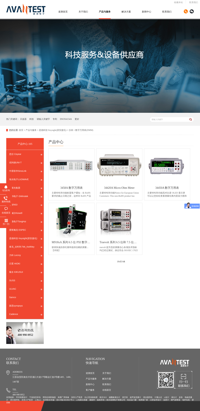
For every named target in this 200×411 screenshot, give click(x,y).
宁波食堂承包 (35, 397)
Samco (25, 298)
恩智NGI (25, 205)
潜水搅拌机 (147, 397)
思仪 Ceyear (25, 155)
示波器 (23, 119)
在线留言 (106, 390)
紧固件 (92, 400)
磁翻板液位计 (114, 397)
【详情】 (56, 250)
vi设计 (166, 397)
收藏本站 (178, 2)
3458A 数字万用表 (71, 187)
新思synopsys (25, 306)
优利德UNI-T (25, 163)
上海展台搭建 (81, 400)
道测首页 (63, 11)
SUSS (25, 281)
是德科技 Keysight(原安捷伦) (52, 130)
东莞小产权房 (27, 400)
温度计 (166, 400)
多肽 (181, 397)
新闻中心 (146, 11)
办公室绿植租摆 (91, 397)
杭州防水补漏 (48, 400)
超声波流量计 (135, 397)
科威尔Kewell (25, 214)
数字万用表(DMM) (84, 130)
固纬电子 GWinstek (25, 197)
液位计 (174, 397)
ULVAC (25, 289)
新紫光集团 (25, 188)
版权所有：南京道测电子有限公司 (111, 400)
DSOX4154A (66, 119)
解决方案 (126, 11)
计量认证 (158, 397)
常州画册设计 (21, 397)
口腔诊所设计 (155, 400)
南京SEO (103, 397)
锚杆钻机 (186, 400)
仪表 (71, 130)
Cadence (25, 315)
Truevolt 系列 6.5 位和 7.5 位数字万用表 (119, 242)
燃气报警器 (175, 400)
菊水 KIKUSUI (25, 273)
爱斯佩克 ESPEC (25, 230)
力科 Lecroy (25, 256)
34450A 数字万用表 (167, 187)
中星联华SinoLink (25, 171)
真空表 (125, 397)
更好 (77, 119)
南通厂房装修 (63, 397)
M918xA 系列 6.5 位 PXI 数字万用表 (71, 242)
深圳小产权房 (76, 397)
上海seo (38, 400)
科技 (31, 119)
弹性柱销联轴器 (49, 397)
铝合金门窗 (132, 400)
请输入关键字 (43, 119)
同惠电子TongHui (25, 222)
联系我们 (193, 2)
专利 (55, 119)
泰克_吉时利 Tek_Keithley (25, 247)
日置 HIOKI (25, 264)
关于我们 (83, 11)
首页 (21, 130)
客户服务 (90, 390)
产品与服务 (105, 11)
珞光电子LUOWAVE (25, 180)
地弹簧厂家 (143, 400)
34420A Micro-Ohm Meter (119, 187)
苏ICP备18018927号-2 (65, 400)
